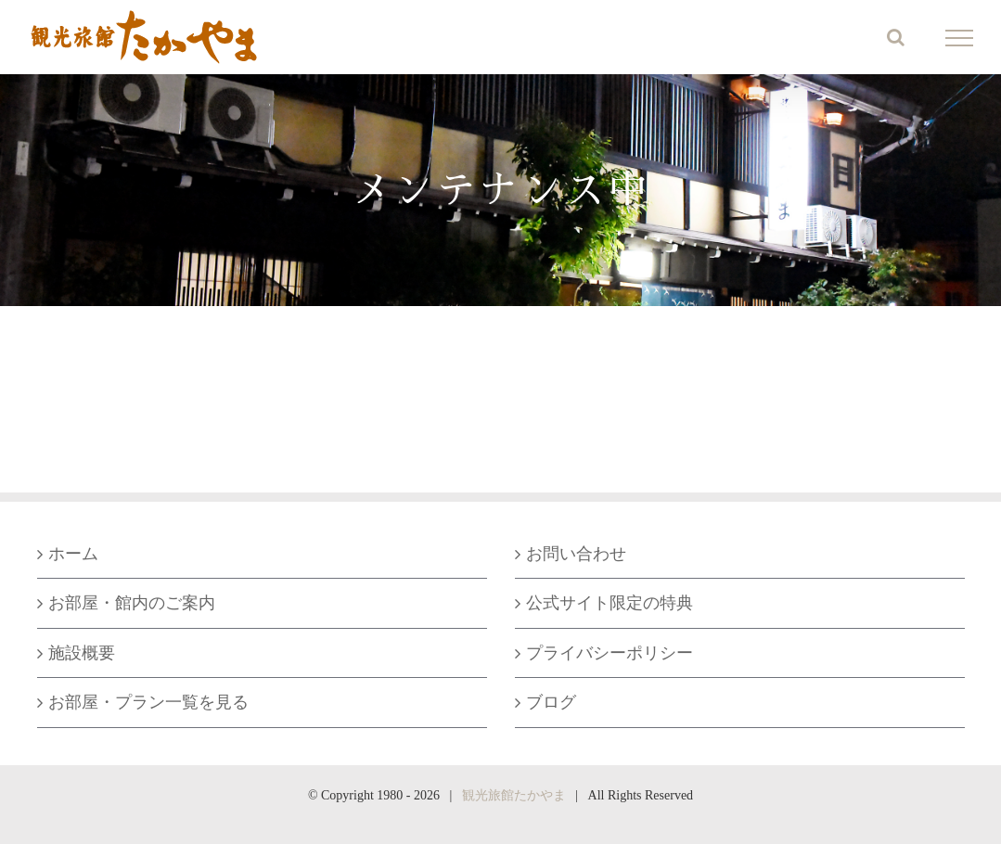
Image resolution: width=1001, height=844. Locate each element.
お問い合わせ (576, 553)
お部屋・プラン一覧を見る (148, 702)
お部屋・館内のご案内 (131, 603)
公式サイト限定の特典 (609, 603)
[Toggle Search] (896, 37)
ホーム (73, 553)
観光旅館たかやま (514, 795)
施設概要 (81, 653)
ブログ (551, 702)
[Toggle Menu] (960, 38)
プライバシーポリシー (609, 653)
